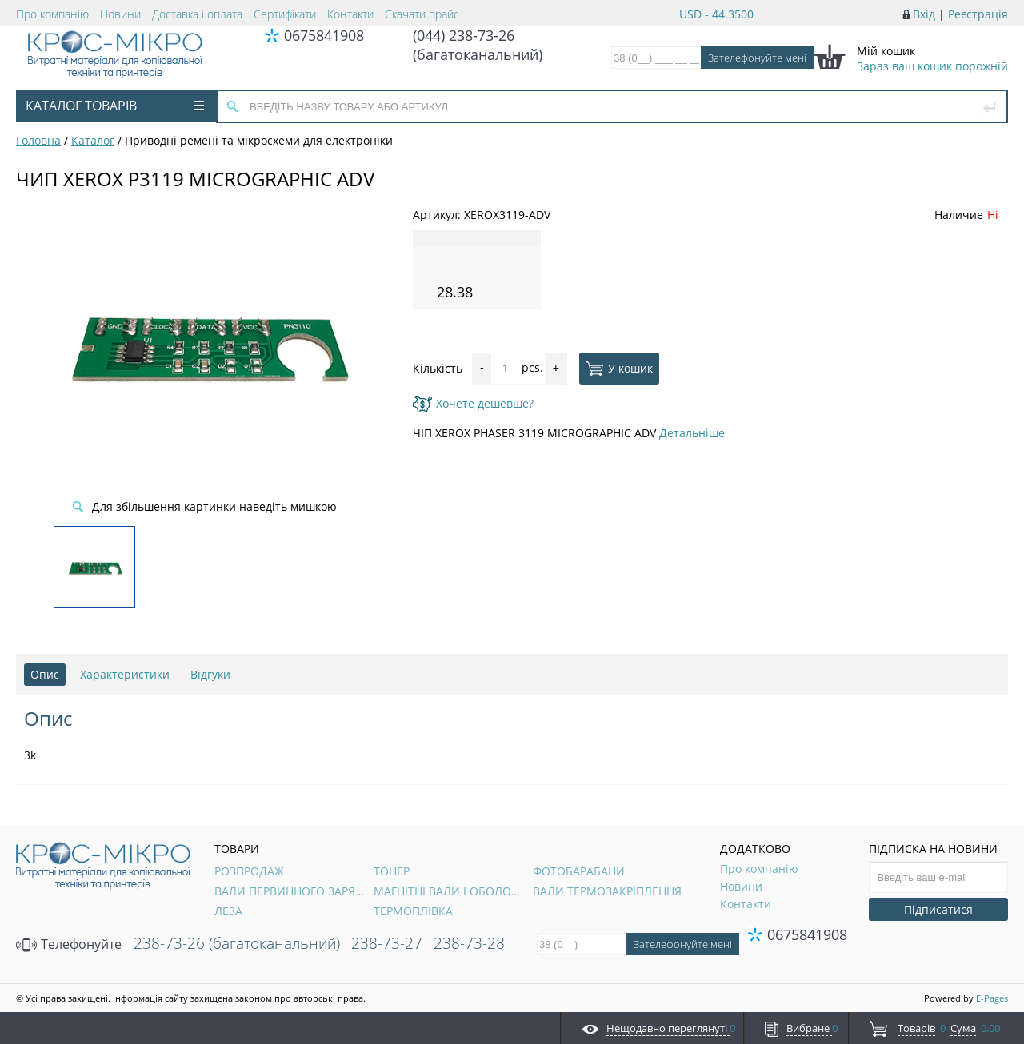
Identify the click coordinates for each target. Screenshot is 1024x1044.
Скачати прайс (422, 14)
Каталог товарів (115, 105)
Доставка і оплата (197, 14)
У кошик (619, 368)
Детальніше (692, 432)
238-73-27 (386, 943)
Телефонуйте (69, 944)
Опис (44, 674)
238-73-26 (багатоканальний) (237, 943)
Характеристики (125, 674)
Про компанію (52, 14)
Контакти (350, 14)
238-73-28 (469, 943)
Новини (120, 14)
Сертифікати (285, 14)
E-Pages (992, 998)
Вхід (924, 14)
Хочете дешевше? (473, 403)
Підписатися (938, 909)
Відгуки (210, 674)
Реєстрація (978, 14)
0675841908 (324, 35)
